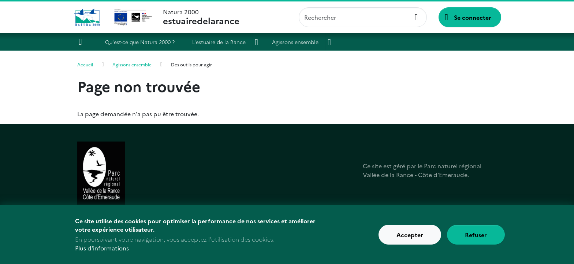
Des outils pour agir (191, 64)
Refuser (476, 235)
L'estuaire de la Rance (219, 41)
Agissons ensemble (295, 41)
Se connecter (472, 17)
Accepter (409, 235)
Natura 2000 (201, 17)
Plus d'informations (102, 248)
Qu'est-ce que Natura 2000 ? (140, 41)
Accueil (83, 42)
